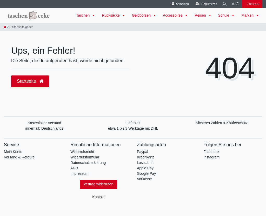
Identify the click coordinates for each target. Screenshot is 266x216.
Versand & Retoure (19, 157)
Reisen (201, 15)
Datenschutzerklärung (88, 163)
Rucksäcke (111, 15)
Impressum (79, 173)
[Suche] (224, 4)
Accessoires (173, 15)
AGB (74, 168)
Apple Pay (145, 168)
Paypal (142, 152)
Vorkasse (144, 179)
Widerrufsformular (84, 157)
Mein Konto (13, 152)
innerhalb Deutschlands (44, 128)
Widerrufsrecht (82, 152)
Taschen (83, 15)
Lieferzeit (133, 123)
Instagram (211, 157)
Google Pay (146, 173)
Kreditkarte (146, 157)
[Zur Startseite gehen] (18, 27)
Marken (248, 15)
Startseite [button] (30, 81)
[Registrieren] (205, 4)
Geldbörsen (142, 15)
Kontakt (98, 197)
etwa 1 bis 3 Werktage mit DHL (133, 128)
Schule (224, 15)
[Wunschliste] (235, 4)
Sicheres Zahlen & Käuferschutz (222, 123)
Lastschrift (145, 163)
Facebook (211, 152)
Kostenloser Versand (44, 123)
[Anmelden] (179, 4)
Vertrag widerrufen (98, 184)
